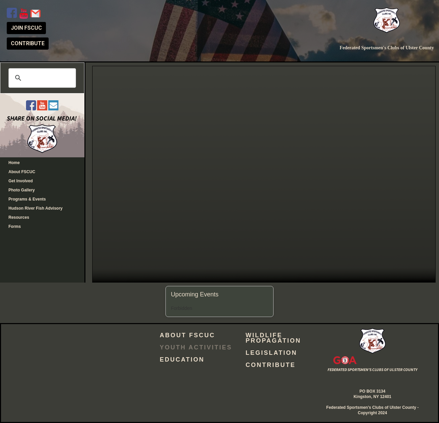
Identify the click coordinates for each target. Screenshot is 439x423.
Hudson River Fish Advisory (35, 208)
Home (14, 162)
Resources (18, 217)
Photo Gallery (21, 190)
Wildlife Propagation (273, 338)
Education (182, 359)
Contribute (270, 365)
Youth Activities (196, 347)
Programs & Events (27, 199)
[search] (41, 78)
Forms (14, 226)
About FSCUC (21, 171)
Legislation (271, 352)
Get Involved (20, 181)
